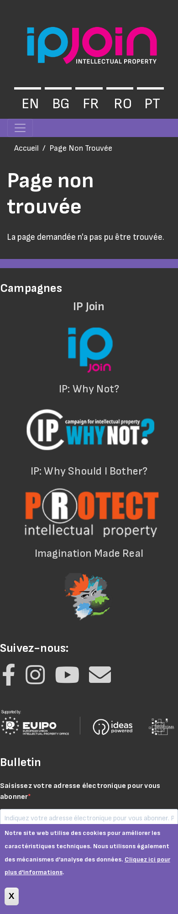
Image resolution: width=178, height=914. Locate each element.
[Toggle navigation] (20, 128)
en (30, 104)
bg (61, 104)
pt (152, 104)
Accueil (26, 148)
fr (91, 104)
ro (123, 104)
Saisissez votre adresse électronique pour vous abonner (80, 791)
